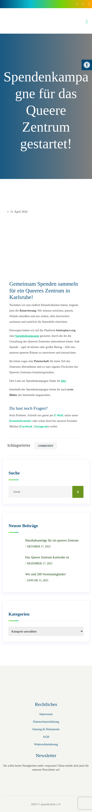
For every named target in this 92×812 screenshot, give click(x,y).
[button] (87, 65)
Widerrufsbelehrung (46, 744)
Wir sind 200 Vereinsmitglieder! (45, 574)
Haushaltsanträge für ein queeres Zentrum (51, 540)
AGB (46, 736)
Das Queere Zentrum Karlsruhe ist (47, 557)
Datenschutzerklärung (46, 721)
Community (45, 446)
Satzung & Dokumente (46, 729)
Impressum (46, 714)
